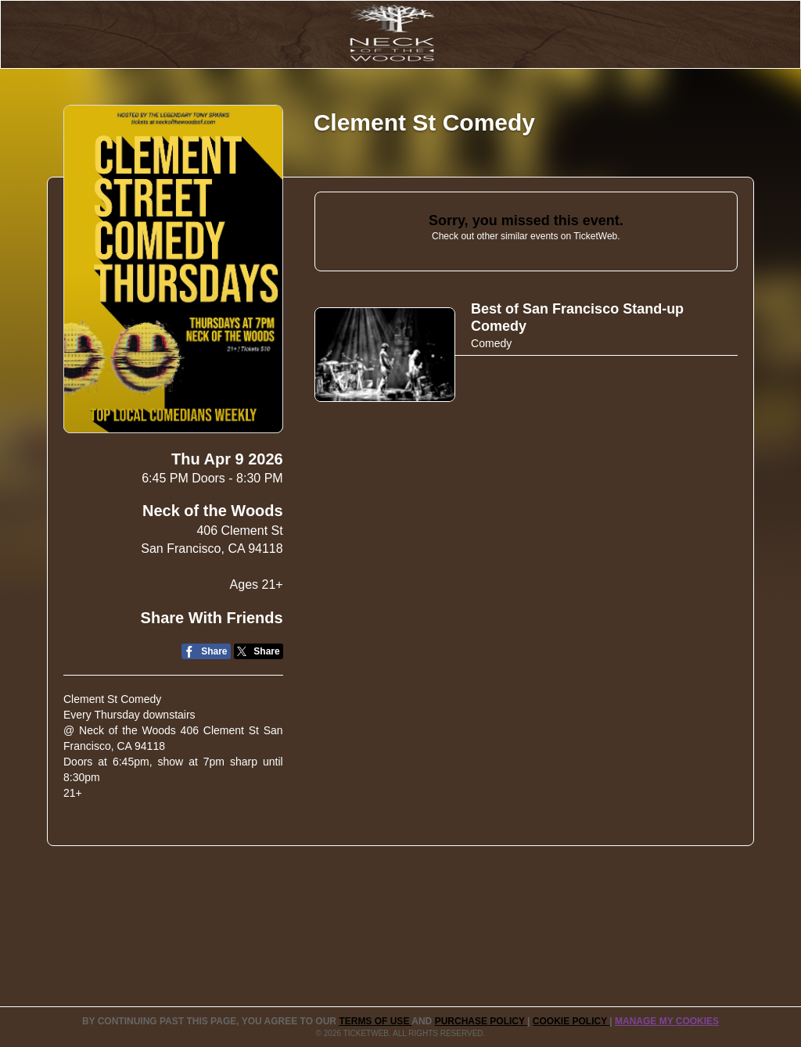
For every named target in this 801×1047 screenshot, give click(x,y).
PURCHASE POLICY (481, 1021)
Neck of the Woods (212, 510)
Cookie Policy (571, 1021)
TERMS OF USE (375, 1021)
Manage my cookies (667, 1021)
